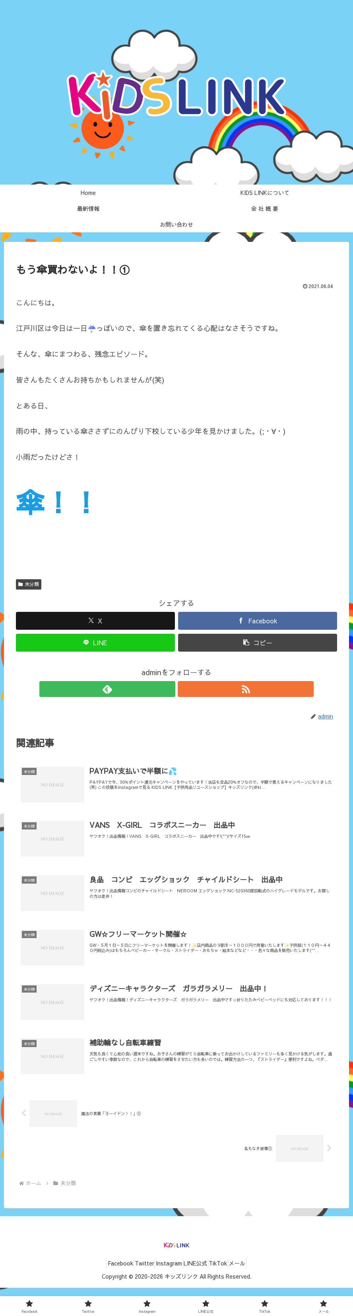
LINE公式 (199, 1291)
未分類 (28, 584)
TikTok (228, 1291)
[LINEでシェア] (95, 643)
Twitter (134, 1291)
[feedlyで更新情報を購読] (167, 689)
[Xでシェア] (95, 621)
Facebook (103, 1291)
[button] (257, 643)
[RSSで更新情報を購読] (186, 689)
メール (254, 1291)
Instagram (166, 1291)
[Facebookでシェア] (257, 621)
